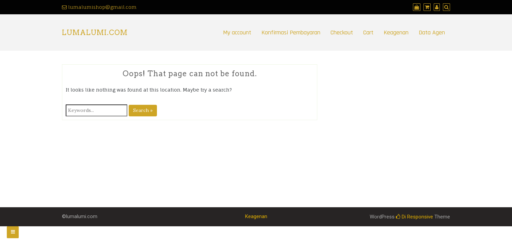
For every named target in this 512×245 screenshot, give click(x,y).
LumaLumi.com (95, 33)
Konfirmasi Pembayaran (290, 32)
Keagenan (396, 32)
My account (237, 32)
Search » (143, 110)
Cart (368, 32)
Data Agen (432, 32)
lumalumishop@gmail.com (102, 7)
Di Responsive (414, 217)
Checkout (342, 32)
